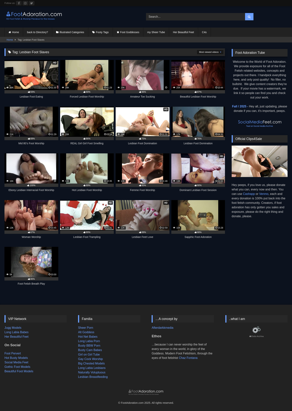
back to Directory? (37, 32)
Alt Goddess (86, 332)
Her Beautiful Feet (183, 32)
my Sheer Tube (156, 32)
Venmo (264, 193)
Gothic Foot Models (17, 366)
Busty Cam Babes (90, 350)
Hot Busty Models (16, 357)
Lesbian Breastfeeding (93, 376)
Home (15, 32)
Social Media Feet (16, 362)
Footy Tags (102, 32)
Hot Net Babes (87, 336)
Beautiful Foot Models (18, 371)
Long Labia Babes (16, 332)
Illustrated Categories (71, 32)
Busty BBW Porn (89, 345)
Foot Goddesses (129, 32)
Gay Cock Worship (90, 359)
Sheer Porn (85, 327)
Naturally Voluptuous (91, 372)
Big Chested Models (91, 363)
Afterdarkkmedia (162, 327)
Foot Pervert (12, 353)
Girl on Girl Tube (89, 354)
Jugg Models (12, 327)
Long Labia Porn (89, 341)
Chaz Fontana (188, 357)
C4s (204, 32)
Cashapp (249, 193)
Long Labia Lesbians (92, 367)
